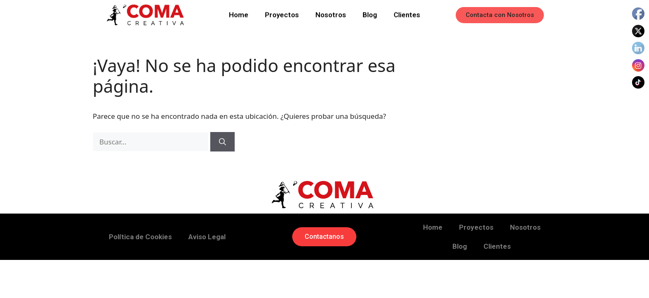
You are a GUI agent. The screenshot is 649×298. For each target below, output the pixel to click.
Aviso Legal (207, 237)
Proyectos (282, 14)
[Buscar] (222, 142)
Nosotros (330, 14)
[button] (500, 15)
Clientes (407, 14)
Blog (370, 14)
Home (238, 14)
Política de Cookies (140, 237)
